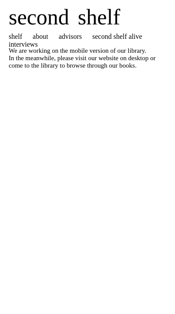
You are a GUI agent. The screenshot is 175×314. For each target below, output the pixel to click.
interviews (23, 44)
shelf (15, 36)
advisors (70, 36)
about (40, 36)
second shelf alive (117, 36)
